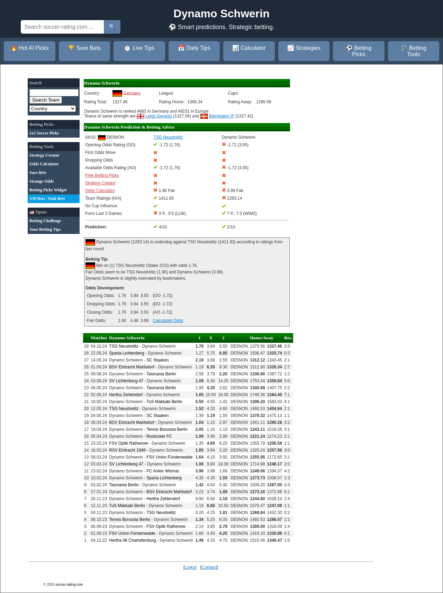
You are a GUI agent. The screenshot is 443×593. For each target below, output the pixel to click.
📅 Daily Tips (194, 48)
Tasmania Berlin (161, 374)
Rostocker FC (159, 436)
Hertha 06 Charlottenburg (132, 540)
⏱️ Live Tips (139, 48)
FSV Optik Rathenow (128, 443)
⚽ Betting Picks (358, 51)
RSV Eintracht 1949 (127, 450)
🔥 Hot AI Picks (29, 48)
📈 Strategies (303, 48)
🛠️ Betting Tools (413, 51)
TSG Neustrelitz (123, 346)
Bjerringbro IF (221, 116)
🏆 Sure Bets (84, 48)
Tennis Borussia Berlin (167, 429)
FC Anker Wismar (162, 471)
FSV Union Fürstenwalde (169, 457)
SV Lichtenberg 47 (126, 380)
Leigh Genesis (159, 116)
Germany (131, 92)
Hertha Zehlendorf (126, 394)
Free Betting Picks (102, 175)
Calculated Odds (168, 320)
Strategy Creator (100, 183)
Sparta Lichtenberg (126, 353)
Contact (209, 567)
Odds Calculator (100, 190)
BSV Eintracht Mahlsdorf (131, 367)
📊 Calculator (248, 48)
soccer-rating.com (69, 584)
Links (189, 567)
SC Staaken (157, 360)
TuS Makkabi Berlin (164, 401)
